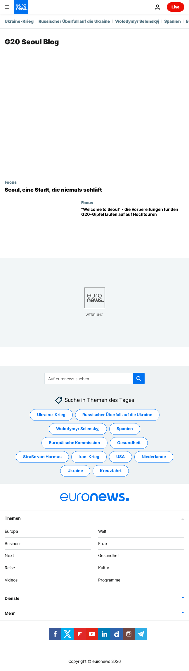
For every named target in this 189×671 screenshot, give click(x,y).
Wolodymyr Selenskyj (137, 21)
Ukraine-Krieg (19, 21)
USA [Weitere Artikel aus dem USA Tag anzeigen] (120, 456)
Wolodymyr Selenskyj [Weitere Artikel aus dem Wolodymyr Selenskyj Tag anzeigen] (78, 428)
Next (9, 555)
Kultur (103, 567)
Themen (12, 518)
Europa (11, 531)
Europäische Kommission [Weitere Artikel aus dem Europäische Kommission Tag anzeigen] (74, 442)
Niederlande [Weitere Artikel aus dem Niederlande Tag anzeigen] (154, 456)
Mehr (10, 613)
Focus (11, 182)
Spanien (172, 21)
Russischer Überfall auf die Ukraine (74, 21)
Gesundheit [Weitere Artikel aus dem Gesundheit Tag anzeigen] (129, 442)
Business (13, 543)
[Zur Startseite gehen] (21, 7)
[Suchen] (94, 378)
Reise (10, 567)
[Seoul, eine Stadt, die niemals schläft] (94, 190)
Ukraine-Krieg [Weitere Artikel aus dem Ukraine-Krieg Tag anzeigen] (51, 414)
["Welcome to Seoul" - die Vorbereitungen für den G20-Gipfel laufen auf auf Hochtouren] (132, 228)
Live (175, 6)
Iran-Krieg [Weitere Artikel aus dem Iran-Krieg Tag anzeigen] (89, 456)
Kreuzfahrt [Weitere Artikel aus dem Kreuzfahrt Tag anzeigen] (111, 470)
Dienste (12, 598)
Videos (11, 579)
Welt (102, 531)
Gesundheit (109, 555)
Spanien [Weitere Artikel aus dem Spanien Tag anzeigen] (125, 428)
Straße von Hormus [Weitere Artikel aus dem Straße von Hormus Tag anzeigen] (42, 456)
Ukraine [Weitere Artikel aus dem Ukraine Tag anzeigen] (75, 470)
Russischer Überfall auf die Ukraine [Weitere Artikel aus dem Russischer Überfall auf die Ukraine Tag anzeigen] (117, 414)
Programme (109, 579)
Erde (102, 543)
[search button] (139, 378)
